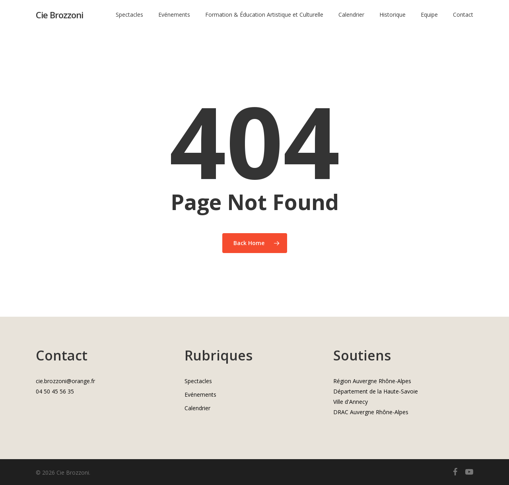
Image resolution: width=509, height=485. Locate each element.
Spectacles (198, 381)
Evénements (200, 394)
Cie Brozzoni (59, 15)
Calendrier (197, 408)
